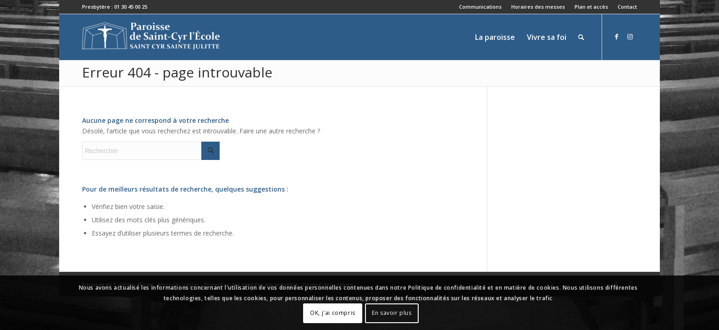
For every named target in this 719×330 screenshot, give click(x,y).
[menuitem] (480, 7)
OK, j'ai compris (332, 313)
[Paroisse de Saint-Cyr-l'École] (151, 37)
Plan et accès (591, 6)
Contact (627, 6)
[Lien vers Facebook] (616, 37)
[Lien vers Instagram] (630, 37)
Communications (480, 6)
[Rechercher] (581, 37)
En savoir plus (391, 313)
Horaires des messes (538, 6)
